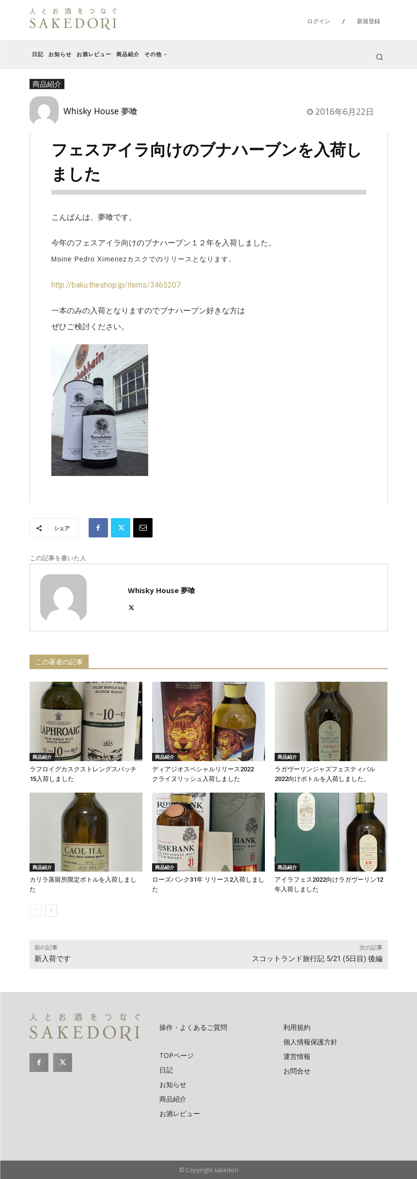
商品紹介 (42, 756)
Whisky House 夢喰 (100, 111)
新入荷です (52, 958)
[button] (379, 56)
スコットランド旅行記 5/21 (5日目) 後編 (317, 958)
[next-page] (51, 910)
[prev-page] (36, 910)
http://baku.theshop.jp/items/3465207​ (116, 285)
